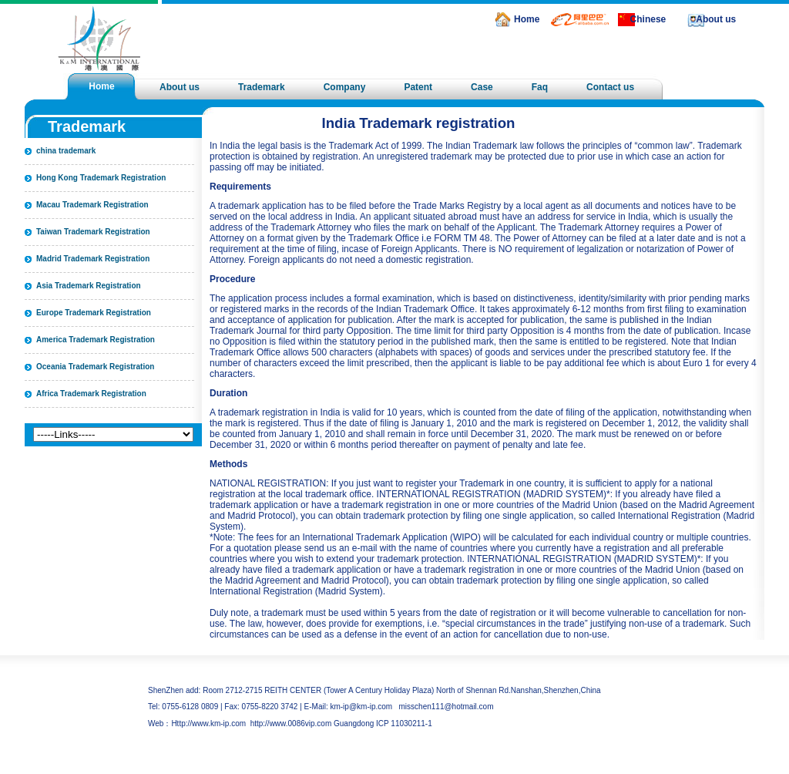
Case (482, 87)
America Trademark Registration (95, 339)
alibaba (555, 19)
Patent (418, 87)
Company (345, 87)
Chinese (648, 19)
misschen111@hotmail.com (446, 706)
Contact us (610, 87)
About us (716, 19)
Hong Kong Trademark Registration (101, 177)
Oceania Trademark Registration (95, 366)
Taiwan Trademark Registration (93, 231)
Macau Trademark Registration (92, 204)
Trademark (261, 87)
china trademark (66, 150)
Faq (540, 87)
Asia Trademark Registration (88, 285)
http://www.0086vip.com (291, 723)
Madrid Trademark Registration (92, 258)
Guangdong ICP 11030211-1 (383, 723)
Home (526, 19)
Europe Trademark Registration (93, 312)
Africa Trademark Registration (91, 393)
